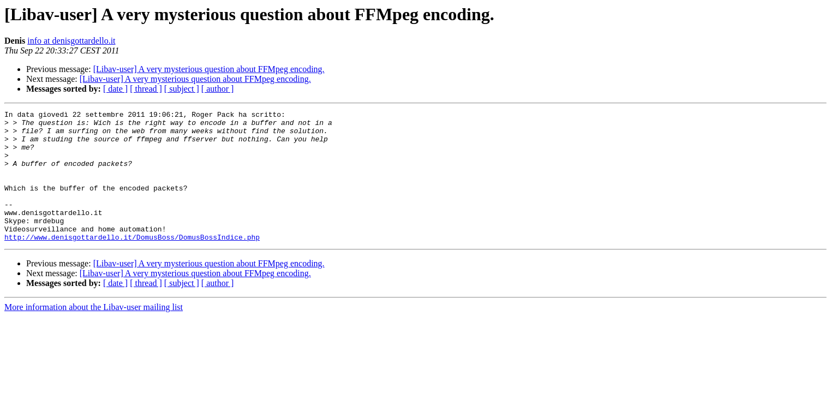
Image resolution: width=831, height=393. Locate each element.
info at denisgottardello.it (71, 40)
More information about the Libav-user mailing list (93, 333)
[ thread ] (146, 88)
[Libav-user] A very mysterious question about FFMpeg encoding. (209, 69)
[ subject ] (181, 88)
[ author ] (217, 88)
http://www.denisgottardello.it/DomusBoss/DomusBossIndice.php (132, 263)
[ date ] (115, 88)
